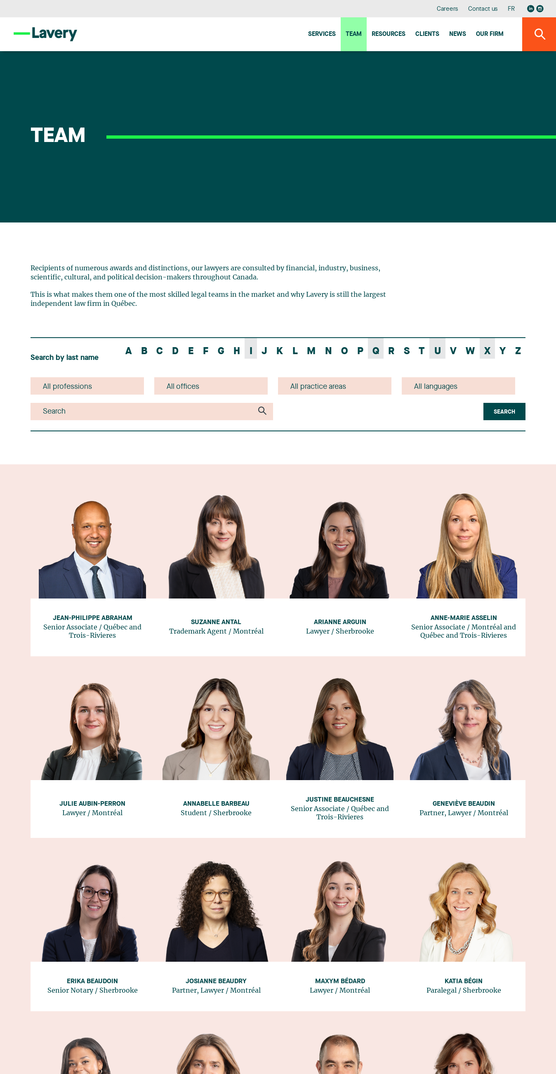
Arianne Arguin (340, 622)
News (457, 34)
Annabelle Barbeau (216, 804)
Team (354, 34)
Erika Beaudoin (92, 981)
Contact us (483, 9)
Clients (427, 34)
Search (504, 412)
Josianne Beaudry (216, 981)
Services (322, 34)
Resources (388, 34)
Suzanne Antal (216, 622)
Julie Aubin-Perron (92, 804)
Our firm (490, 34)
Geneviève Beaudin (464, 804)
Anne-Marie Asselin (464, 618)
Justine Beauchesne (340, 800)
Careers (448, 9)
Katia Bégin (464, 981)
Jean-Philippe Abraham (92, 618)
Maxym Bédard (340, 981)
